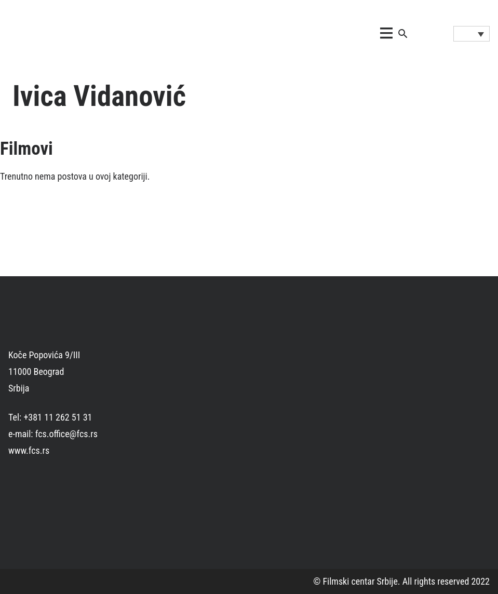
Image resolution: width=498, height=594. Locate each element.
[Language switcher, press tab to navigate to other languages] (471, 34)
